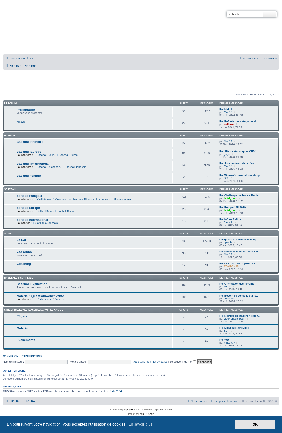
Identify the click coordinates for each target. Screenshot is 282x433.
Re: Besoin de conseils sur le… (239, 295)
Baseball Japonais (74, 166)
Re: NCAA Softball (230, 219)
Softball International (32, 220)
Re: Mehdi (225, 109)
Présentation (26, 109)
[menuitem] (31, 58)
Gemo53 (229, 298)
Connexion (10, 356)
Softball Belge (43, 211)
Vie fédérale (42, 199)
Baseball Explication (32, 284)
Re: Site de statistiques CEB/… (238, 151)
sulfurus (229, 124)
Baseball (10, 135)
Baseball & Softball (18, 277)
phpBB (130, 409)
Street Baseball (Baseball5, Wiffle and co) (34, 310)
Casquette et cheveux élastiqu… (239, 239)
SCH (226, 178)
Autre (8, 233)
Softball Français (29, 196)
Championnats (121, 199)
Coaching (24, 264)
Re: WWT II (226, 339)
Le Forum (10, 103)
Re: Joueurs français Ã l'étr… (238, 163)
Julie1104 (116, 391)
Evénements (26, 340)
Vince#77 (229, 342)
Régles (22, 316)
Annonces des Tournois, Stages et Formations (80, 199)
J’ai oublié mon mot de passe (150, 361)
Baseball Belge (44, 154)
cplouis (228, 242)
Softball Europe (28, 208)
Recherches (42, 299)
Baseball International (33, 163)
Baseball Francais (30, 142)
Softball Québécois (45, 223)
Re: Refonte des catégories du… (239, 121)
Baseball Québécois (47, 166)
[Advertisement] (141, 81)
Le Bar (21, 240)
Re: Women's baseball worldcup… (240, 175)
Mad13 (228, 112)
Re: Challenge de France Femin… (240, 195)
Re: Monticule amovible (234, 327)
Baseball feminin (29, 175)
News (21, 121)
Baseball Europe (29, 151)
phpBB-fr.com (147, 414)
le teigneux (231, 198)
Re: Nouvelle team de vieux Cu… (239, 251)
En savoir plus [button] (140, 424)
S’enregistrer (32, 356)
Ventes (57, 299)
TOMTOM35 (231, 266)
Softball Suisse (64, 211)
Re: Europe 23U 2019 (232, 207)
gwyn (227, 154)
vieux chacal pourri (235, 318)
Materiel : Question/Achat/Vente (40, 296)
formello (228, 222)
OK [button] (255, 424)
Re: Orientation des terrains (236, 283)
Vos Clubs (24, 252)
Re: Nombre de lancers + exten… (240, 315)
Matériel (23, 328)
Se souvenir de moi (183, 361)
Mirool (227, 286)
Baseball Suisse (67, 154)
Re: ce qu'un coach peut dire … (239, 263)
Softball (10, 189)
